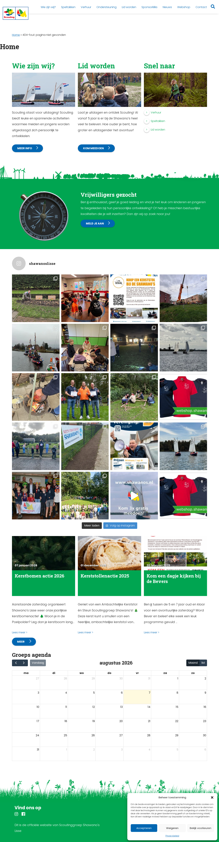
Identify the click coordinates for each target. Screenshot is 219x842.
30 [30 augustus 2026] (204, 735)
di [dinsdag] (53, 673)
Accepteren (144, 828)
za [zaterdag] (165, 673)
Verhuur (156, 112)
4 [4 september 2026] (149, 750)
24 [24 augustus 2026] (37, 735)
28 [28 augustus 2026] (148, 735)
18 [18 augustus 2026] (66, 721)
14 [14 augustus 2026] (149, 707)
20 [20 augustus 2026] (121, 721)
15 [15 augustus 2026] (177, 707)
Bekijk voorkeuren (200, 828)
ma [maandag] (26, 673)
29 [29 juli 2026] (93, 678)
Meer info (24, 148)
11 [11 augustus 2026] (66, 707)
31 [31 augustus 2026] (38, 750)
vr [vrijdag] (137, 673)
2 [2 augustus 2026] (205, 678)
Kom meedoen (93, 148)
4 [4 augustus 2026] (66, 693)
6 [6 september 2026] (205, 750)
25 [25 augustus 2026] (65, 735)
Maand (193, 663)
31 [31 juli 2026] (149, 678)
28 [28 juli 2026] (65, 678)
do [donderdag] (109, 673)
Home (16, 35)
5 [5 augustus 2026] (94, 693)
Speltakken (158, 121)
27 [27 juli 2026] (37, 678)
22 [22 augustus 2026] (176, 721)
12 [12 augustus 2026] (93, 707)
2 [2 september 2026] (94, 750)
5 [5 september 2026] (177, 750)
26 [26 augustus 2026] (93, 735)
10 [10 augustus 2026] (38, 707)
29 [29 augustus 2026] (176, 735)
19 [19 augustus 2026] (93, 721)
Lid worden (158, 130)
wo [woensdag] (82, 673)
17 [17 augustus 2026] (38, 721)
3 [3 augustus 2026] (38, 693)
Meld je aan (95, 223)
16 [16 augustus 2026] (205, 707)
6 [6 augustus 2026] (122, 693)
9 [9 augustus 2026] (205, 693)
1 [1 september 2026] (66, 750)
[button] (212, 797)
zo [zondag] (193, 673)
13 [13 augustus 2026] (121, 707)
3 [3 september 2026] (122, 750)
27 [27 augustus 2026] (121, 735)
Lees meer (18, 632)
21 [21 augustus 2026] (149, 721)
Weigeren (172, 828)
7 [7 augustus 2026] (149, 693)
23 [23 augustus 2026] (204, 721)
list (203, 663)
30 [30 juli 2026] (121, 678)
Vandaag (38, 663)
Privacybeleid (172, 835)
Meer (21, 642)
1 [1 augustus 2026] (177, 678)
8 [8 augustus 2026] (177, 693)
